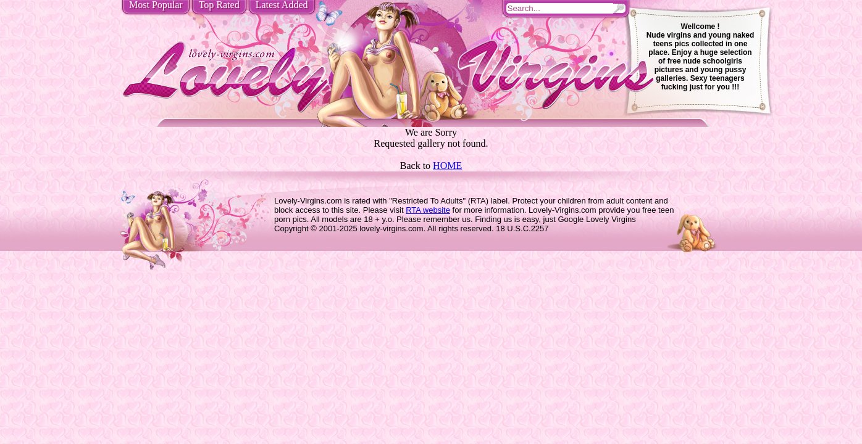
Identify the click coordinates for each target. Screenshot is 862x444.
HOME (447, 165)
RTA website (428, 210)
